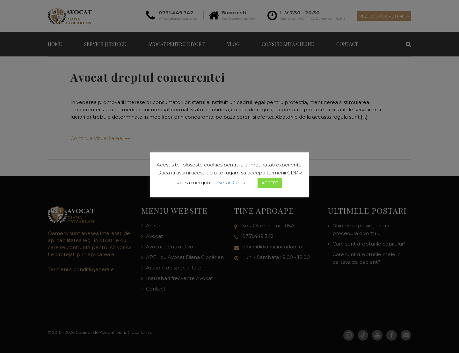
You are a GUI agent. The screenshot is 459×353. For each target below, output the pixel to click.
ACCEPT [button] (269, 182)
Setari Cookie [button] (234, 183)
